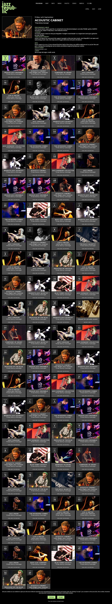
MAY (93, 9)
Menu (59, 3)
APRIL (87, 9)
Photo (67, 3)
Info (53, 3)
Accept (61, 597)
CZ (88, 3)
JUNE (99, 9)
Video (74, 3)
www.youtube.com (41, 49)
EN (90, 3)
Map (47, 3)
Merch (81, 3)
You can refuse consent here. (56, 601)
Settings (51, 597)
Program (39, 3)
